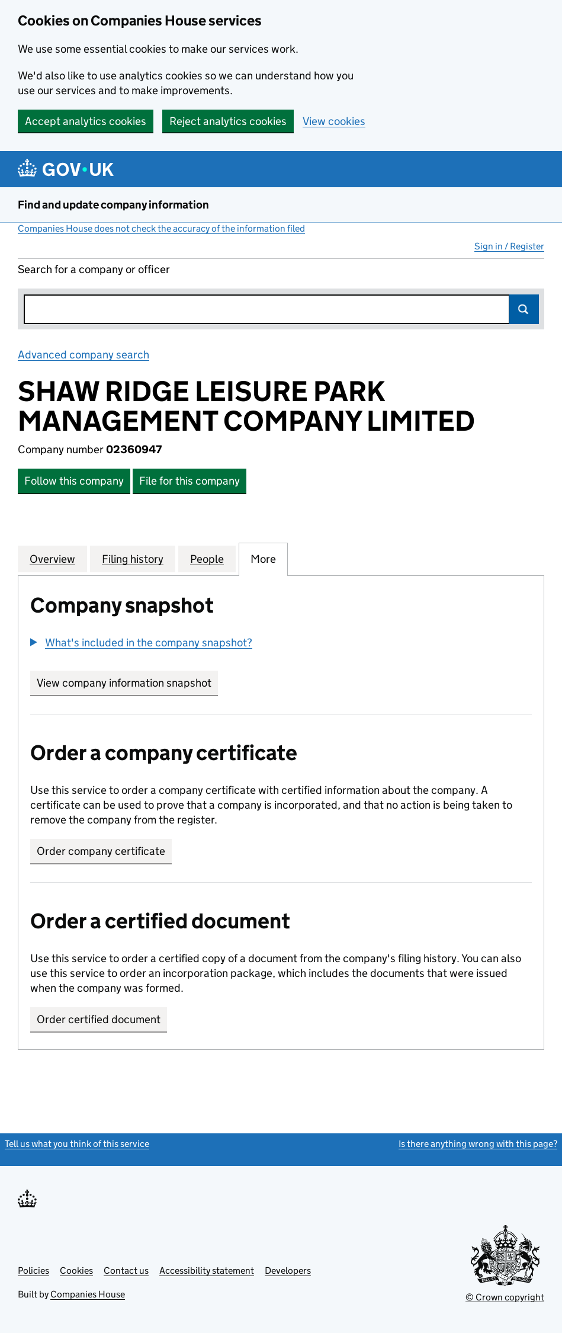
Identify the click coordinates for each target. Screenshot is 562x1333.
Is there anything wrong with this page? (478, 1143)
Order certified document (98, 1019)
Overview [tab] (52, 559)
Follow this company (74, 481)
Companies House (87, 1294)
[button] (141, 642)
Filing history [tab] (132, 559)
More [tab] (263, 559)
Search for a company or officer (94, 269)
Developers (288, 1270)
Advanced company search (83, 354)
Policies (33, 1270)
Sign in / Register (509, 246)
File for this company (189, 481)
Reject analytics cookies (228, 121)
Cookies (76, 1270)
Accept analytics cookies (85, 121)
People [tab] (207, 559)
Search (524, 309)
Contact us (126, 1270)
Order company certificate (101, 851)
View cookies (334, 121)
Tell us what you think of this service (77, 1143)
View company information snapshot (127, 683)
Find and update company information (113, 205)
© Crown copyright (504, 1297)
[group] (281, 644)
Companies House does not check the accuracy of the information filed (161, 228)
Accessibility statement (206, 1270)
